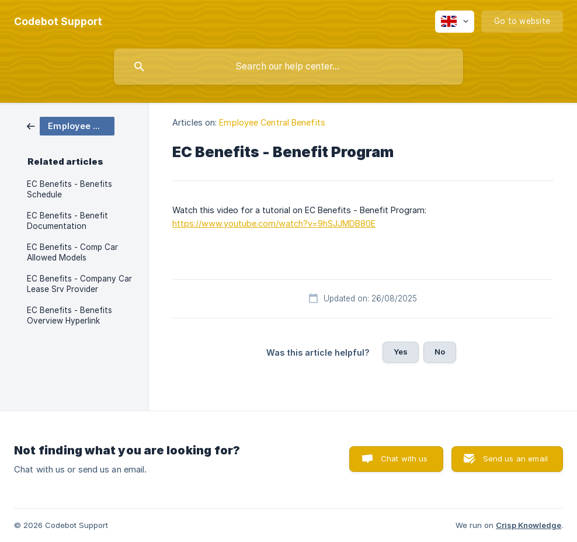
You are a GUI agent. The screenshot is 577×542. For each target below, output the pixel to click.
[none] (58, 22)
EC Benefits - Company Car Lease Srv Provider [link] (79, 284)
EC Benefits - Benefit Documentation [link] (67, 221)
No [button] (440, 351)
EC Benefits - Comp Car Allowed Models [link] (72, 252)
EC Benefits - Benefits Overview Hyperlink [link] (69, 315)
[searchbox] (288, 66)
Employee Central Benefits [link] (272, 122)
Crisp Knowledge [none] (528, 525)
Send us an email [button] (515, 458)
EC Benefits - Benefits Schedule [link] (69, 189)
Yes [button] (401, 351)
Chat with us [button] (404, 458)
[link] (70, 125)
